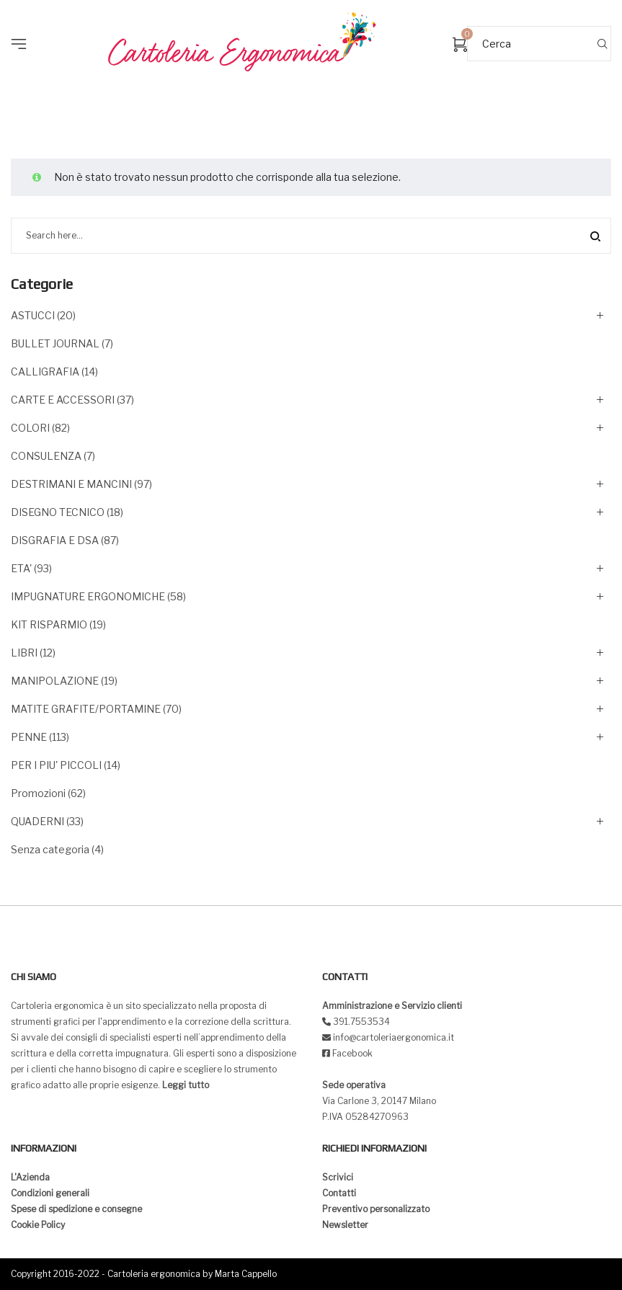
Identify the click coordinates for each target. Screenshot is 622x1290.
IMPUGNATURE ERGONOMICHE (88, 596)
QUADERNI (37, 821)
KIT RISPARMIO (49, 624)
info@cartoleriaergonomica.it (392, 1037)
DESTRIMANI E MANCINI (71, 484)
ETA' (21, 568)
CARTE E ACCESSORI (63, 399)
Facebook (352, 1053)
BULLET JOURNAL (55, 343)
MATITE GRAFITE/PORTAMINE (86, 709)
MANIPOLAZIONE (55, 681)
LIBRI (24, 652)
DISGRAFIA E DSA (55, 540)
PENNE (29, 737)
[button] (23, 21)
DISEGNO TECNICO (58, 512)
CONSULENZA (46, 456)
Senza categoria (50, 849)
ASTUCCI (33, 315)
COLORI (30, 428)
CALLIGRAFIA (45, 371)
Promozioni (38, 793)
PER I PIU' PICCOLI (56, 765)
